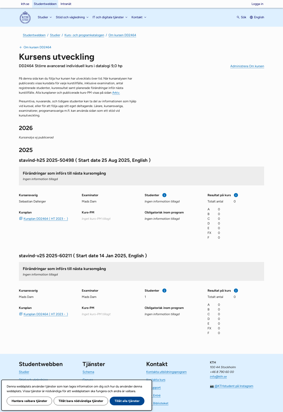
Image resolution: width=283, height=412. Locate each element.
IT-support (153, 387)
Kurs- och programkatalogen (84, 35)
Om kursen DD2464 (122, 35)
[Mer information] (164, 195)
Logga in (257, 4)
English (259, 17)
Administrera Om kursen (247, 66)
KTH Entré (153, 395)
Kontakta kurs (155, 380)
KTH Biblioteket (157, 403)
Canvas (88, 380)
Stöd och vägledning (33, 380)
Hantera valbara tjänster (29, 401)
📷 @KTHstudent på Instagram (231, 386)
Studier (55, 35)
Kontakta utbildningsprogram (166, 372)
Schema (88, 372)
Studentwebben (45, 4)
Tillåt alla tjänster (127, 401)
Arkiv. (116, 92)
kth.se (25, 4)
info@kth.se (218, 376)
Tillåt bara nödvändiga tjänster (81, 401)
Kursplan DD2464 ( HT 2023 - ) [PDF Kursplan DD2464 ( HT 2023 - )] (46, 219)
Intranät (66, 4)
